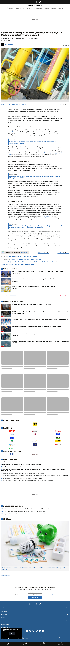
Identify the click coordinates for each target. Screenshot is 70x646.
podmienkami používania (25, 594)
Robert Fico (49, 233)
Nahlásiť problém (64, 295)
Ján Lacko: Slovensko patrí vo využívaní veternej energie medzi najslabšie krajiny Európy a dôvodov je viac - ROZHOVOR (35, 475)
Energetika (11, 8)
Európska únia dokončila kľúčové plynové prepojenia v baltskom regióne (22, 478)
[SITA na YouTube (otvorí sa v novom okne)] (37, 631)
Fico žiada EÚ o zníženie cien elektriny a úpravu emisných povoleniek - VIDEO (26, 511)
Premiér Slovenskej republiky (27, 264)
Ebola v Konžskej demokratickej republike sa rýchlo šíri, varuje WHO (32, 304)
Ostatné (60, 8)
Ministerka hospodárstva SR (28, 262)
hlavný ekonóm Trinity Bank (14, 262)
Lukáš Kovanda (47, 218)
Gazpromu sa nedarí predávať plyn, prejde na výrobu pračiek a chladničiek (34, 279)
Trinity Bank (39, 218)
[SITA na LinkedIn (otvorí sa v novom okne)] (43, 631)
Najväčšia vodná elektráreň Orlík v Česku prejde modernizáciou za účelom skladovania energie (28, 480)
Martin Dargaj (14, 288)
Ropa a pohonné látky (37, 8)
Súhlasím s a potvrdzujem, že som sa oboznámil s (35, 594)
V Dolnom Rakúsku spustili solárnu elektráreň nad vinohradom (21, 466)
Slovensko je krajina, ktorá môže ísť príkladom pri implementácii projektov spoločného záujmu (40, 319)
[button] (67, 2)
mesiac (6, 461)
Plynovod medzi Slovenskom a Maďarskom (46, 262)
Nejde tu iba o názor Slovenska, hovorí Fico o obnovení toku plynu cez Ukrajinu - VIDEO (37, 271)
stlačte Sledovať (24, 252)
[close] (20, 629)
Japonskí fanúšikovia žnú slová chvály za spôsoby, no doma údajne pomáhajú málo (36, 326)
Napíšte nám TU (13, 295)
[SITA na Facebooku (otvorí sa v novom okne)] (27, 631)
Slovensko (3, 104)
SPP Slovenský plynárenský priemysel (25, 259)
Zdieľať (63, 104)
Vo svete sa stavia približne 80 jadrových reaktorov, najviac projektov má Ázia (23, 473)
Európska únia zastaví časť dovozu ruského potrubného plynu (21, 464)
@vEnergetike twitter (5, 575)
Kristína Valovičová (16, 274)
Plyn (24, 8)
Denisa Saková (45, 216)
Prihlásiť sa (35, 597)
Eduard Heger (15, 132)
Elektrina (18, 8)
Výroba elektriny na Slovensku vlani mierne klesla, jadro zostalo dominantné (25, 514)
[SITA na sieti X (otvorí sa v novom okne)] (30, 631)
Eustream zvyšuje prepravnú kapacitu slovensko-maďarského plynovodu (33, 286)
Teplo (28, 8)
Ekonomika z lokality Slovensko (19, 104)
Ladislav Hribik (15, 281)
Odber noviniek (43, 252)
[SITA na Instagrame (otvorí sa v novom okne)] (33, 631)
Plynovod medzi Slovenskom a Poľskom (10, 264)
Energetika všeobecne (51, 8)
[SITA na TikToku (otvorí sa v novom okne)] (40, 631)
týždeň (2, 461)
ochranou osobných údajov (50, 594)
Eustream (52, 147)
